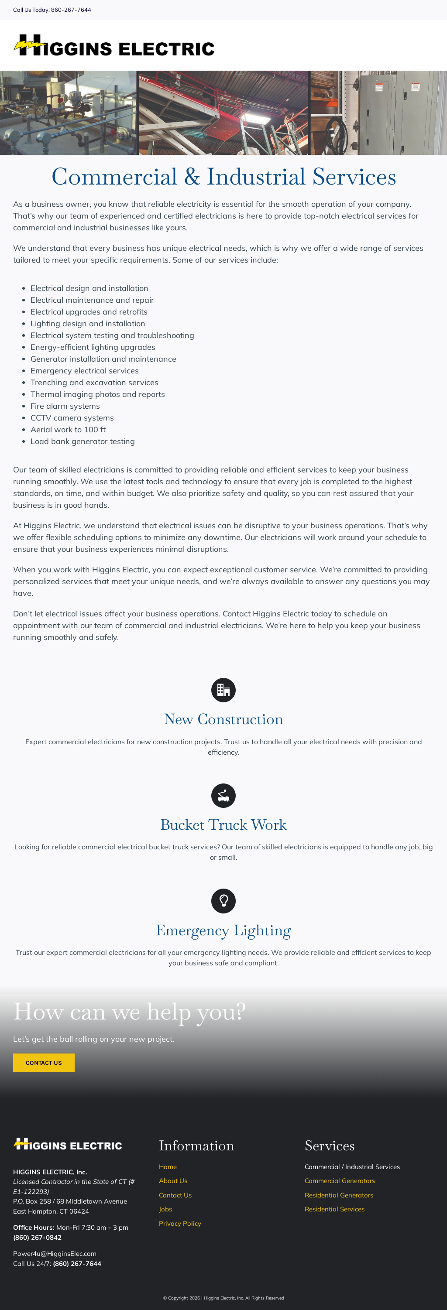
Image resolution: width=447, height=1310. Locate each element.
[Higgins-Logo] (114, 38)
